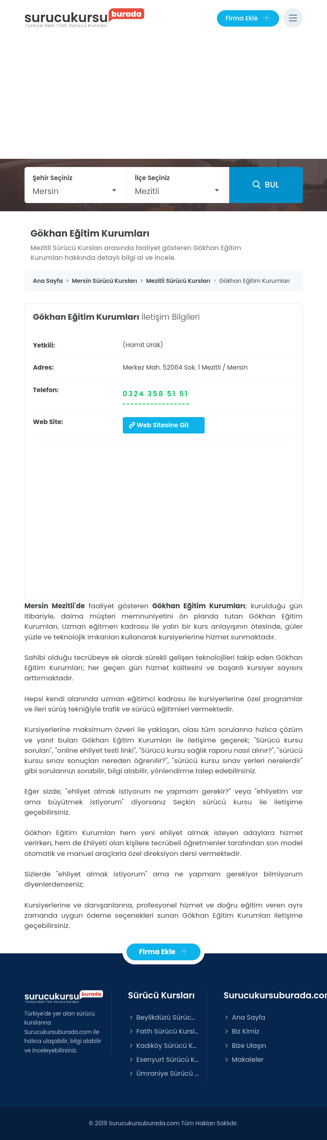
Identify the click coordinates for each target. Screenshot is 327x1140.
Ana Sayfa (244, 1017)
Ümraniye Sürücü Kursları (163, 1073)
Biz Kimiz (241, 1031)
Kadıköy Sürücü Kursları (163, 1045)
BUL (266, 184)
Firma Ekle (248, 18)
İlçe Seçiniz (152, 178)
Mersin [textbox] (46, 191)
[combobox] (75, 191)
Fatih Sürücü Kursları (163, 1031)
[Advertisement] (164, 97)
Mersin (237, 367)
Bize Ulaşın (244, 1045)
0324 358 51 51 (156, 394)
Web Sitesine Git (159, 425)
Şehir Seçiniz (53, 178)
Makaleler (243, 1059)
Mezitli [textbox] (147, 191)
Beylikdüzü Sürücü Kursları (163, 1017)
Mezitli (211, 367)
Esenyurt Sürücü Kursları (163, 1059)
